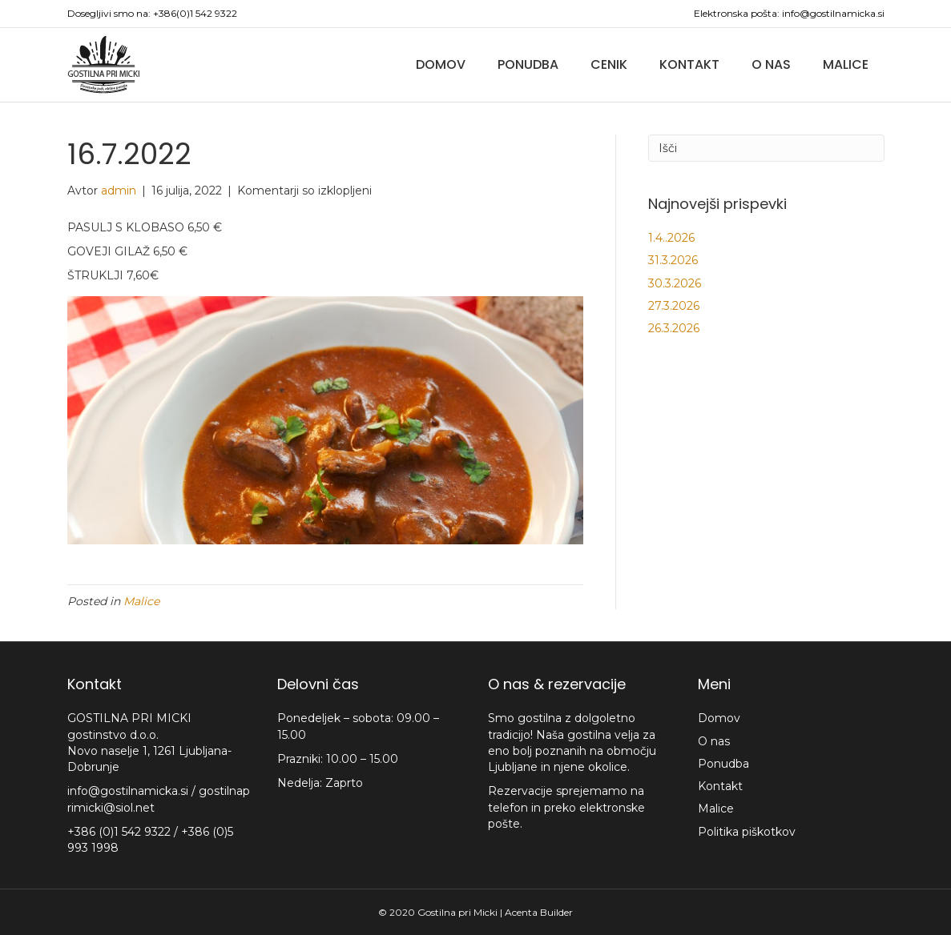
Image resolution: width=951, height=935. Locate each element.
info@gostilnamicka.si (833, 13)
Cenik (608, 64)
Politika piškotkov (747, 832)
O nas (771, 64)
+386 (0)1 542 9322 (120, 832)
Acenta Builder (539, 912)
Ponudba (528, 64)
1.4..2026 (671, 238)
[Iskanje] (766, 148)
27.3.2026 (673, 306)
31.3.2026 (673, 260)
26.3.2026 (673, 328)
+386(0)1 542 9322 (195, 13)
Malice (845, 64)
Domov (440, 64)
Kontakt (689, 64)
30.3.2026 (674, 283)
